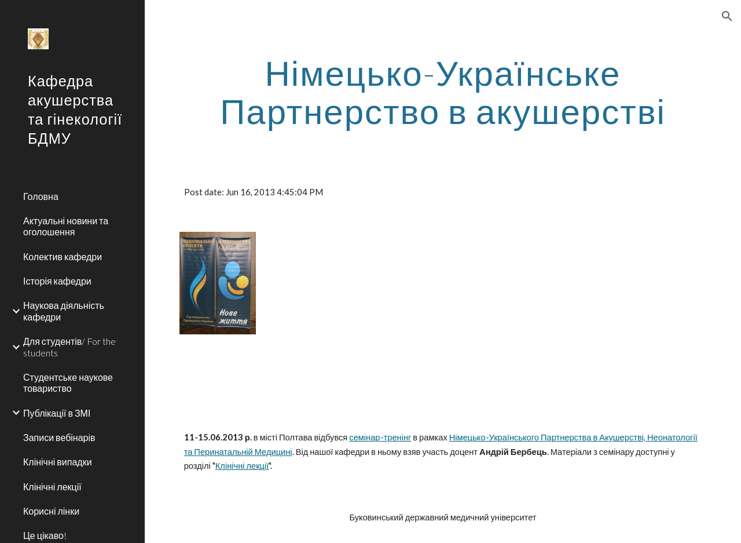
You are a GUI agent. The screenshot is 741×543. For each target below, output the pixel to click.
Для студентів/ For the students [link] (69, 347)
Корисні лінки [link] (51, 510)
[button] (727, 16)
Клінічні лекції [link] (52, 486)
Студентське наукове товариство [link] (68, 382)
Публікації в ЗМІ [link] (56, 412)
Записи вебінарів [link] (59, 437)
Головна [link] (40, 196)
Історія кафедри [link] (57, 280)
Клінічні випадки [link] (57, 461)
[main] (443, 91)
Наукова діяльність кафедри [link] (63, 311)
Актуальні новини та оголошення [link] (65, 226)
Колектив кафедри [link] (62, 256)
